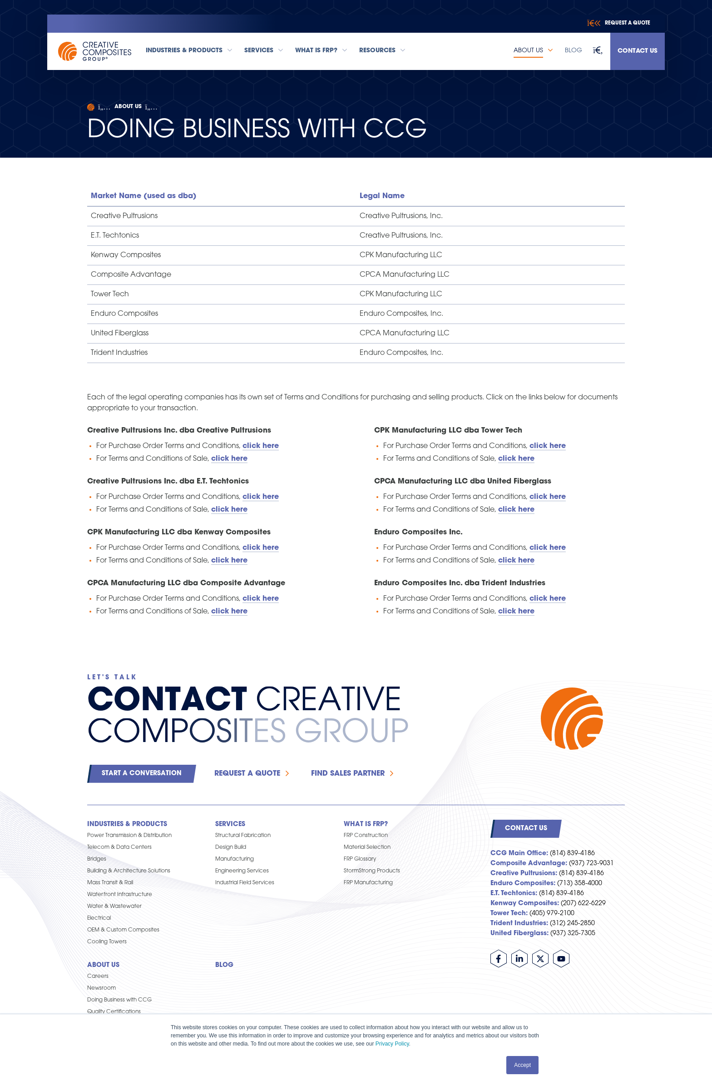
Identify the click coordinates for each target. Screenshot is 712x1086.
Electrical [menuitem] (99, 918)
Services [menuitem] (230, 824)
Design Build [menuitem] (230, 847)
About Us (128, 107)
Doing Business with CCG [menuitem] (119, 1000)
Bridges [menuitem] (96, 859)
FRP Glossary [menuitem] (360, 859)
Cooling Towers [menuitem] (107, 942)
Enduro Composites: (522, 883)
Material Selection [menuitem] (367, 847)
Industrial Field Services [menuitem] (244, 883)
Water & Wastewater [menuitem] (114, 906)
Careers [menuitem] (98, 976)
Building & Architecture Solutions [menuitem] (128, 871)
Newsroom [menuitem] (101, 988)
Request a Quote (247, 773)
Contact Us (638, 51)
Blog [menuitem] (224, 965)
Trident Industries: (519, 923)
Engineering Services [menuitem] (242, 871)
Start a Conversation (142, 773)
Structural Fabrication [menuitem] (243, 835)
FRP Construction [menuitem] (366, 835)
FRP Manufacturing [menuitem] (368, 883)
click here (547, 599)
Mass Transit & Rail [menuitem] (110, 883)
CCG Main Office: (519, 853)
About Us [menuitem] (103, 965)
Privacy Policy (392, 1044)
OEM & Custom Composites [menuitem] (123, 930)
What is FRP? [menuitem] (366, 824)
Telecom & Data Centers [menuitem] (119, 847)
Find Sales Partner (348, 773)
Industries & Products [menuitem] (127, 824)
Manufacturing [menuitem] (234, 859)
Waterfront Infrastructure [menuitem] (119, 894)
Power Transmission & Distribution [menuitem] (129, 835)
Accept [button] (522, 1065)
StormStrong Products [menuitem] (372, 871)
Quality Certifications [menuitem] (114, 1012)
